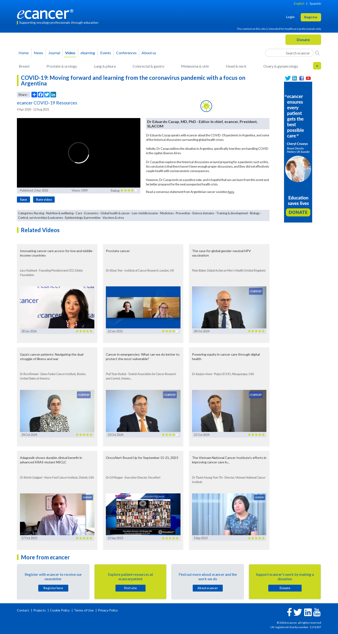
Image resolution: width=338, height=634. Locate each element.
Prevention (183, 213)
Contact (23, 610)
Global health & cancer (115, 213)
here (231, 192)
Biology (255, 213)
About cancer (207, 588)
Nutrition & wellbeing (59, 213)
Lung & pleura (105, 66)
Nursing (39, 213)
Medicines (167, 213)
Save (23, 199)
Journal (54, 52)
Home (24, 52)
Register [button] (311, 17)
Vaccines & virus (113, 217)
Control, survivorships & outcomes (40, 217)
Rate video (44, 199)
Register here (53, 588)
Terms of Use (84, 610)
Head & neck (236, 66)
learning (88, 52)
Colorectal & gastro (148, 66)
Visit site (130, 588)
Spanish (315, 3)
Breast (24, 66)
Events (105, 52)
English (299, 3)
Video (70, 52)
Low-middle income (145, 213)
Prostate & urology (61, 66)
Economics (91, 213)
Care (79, 213)
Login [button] (290, 17)
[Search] (317, 53)
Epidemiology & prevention (82, 217)
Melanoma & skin (195, 66)
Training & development (232, 213)
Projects (39, 610)
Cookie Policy (60, 610)
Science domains (203, 213)
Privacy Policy (108, 610)
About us (149, 52)
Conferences (126, 52)
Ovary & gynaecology (280, 66)
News (38, 52)
